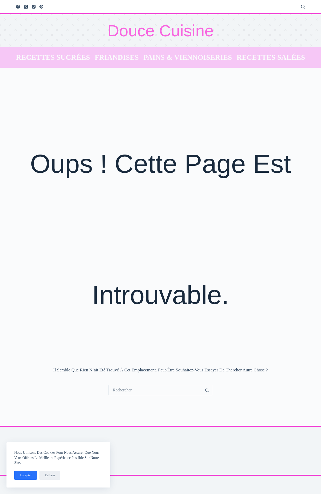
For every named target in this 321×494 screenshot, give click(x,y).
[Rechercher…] (155, 390)
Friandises (117, 57)
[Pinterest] (41, 7)
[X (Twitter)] (26, 7)
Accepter (25, 475)
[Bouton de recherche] (207, 390)
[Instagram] (34, 7)
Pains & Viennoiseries (188, 57)
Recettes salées (271, 57)
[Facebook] (18, 7)
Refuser (50, 475)
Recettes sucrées (53, 57)
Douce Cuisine (160, 31)
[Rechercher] (303, 7)
